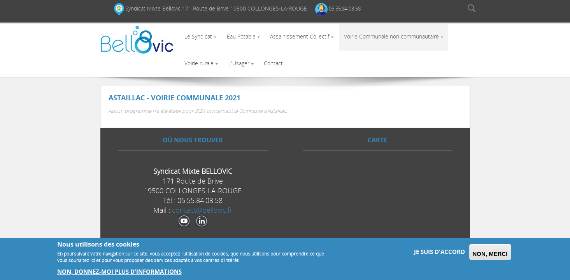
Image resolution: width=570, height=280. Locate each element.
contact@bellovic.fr (202, 220)
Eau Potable (244, 39)
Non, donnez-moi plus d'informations (119, 272)
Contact (278, 71)
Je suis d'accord (439, 252)
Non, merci (490, 253)
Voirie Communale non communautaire (397, 39)
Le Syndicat (199, 39)
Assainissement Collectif (304, 39)
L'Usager (241, 71)
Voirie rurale (200, 71)
